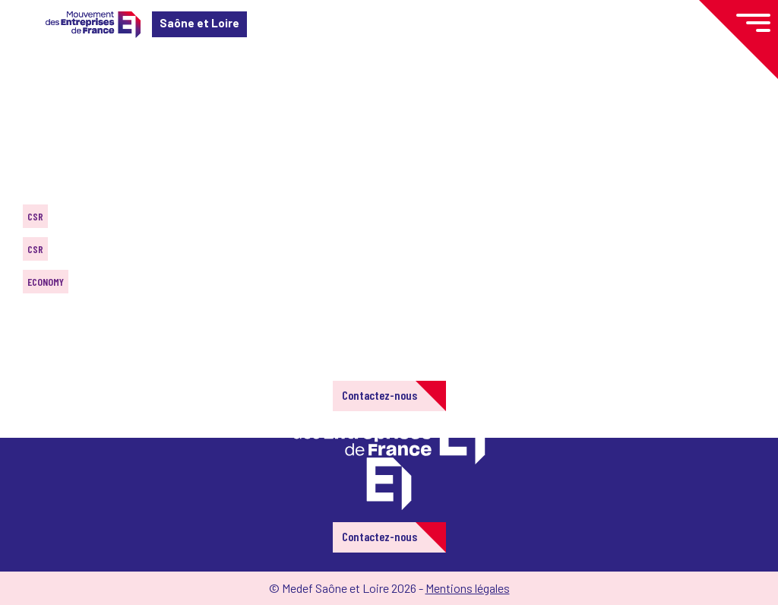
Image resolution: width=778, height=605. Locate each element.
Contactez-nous (379, 395)
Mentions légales (467, 588)
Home (33, 102)
